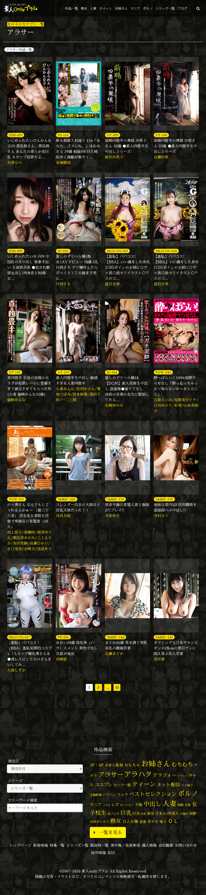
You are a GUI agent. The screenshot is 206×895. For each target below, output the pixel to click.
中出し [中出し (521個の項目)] (152, 804)
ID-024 (112, 372)
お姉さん (121, 8)
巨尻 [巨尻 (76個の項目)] (136, 813)
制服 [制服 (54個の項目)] (180, 805)
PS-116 (63, 135)
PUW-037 (16, 499)
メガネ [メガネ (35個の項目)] (106, 805)
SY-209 (112, 135)
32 (117, 687)
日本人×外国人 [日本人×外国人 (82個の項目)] (167, 813)
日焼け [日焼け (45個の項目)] (184, 814)
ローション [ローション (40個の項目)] (127, 805)
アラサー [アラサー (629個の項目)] (110, 774)
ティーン (105, 8)
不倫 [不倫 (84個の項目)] (138, 804)
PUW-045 (163, 372)
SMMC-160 (66, 499)
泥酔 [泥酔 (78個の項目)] (192, 813)
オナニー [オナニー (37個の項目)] (182, 776)
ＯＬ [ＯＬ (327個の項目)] (173, 821)
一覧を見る (108, 832)
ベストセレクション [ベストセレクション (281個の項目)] (153, 794)
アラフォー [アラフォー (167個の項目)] (164, 775)
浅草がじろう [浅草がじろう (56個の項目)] (99, 821)
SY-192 (14, 372)
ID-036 (63, 251)
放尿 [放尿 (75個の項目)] (150, 813)
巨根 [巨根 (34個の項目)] (143, 813)
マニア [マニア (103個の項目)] (96, 804)
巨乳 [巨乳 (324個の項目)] (126, 812)
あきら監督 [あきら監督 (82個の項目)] (114, 765)
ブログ (182, 8)
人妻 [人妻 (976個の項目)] (169, 803)
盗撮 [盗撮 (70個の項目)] (142, 821)
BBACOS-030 (166, 251)
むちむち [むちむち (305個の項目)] (182, 764)
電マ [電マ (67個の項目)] (163, 821)
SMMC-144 (115, 637)
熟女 (84, 8)
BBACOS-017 (19, 637)
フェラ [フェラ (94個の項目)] (122, 794)
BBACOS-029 (117, 251)
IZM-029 (15, 135)
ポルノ (148, 8)
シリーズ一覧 (165, 8)
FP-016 (63, 637)
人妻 (93, 8)
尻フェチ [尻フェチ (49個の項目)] (113, 814)
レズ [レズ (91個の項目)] (115, 804)
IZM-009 (16, 251)
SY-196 (161, 135)
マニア (135, 8)
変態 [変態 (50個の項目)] (188, 805)
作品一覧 (71, 8)
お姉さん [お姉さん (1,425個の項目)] (156, 764)
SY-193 (63, 372)
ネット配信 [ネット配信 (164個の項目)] (168, 784)
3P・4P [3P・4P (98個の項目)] (97, 765)
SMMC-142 (164, 637)
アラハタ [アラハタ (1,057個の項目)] (138, 774)
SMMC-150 (164, 499)
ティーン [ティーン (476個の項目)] (144, 784)
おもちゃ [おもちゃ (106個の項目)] (132, 765)
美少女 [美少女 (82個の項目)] (152, 821)
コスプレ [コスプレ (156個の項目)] (103, 784)
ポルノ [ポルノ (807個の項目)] (188, 793)
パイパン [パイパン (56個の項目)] (109, 794)
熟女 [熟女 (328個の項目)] (115, 821)
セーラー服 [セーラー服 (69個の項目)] (122, 785)
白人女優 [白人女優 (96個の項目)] (130, 821)
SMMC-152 (115, 499)
